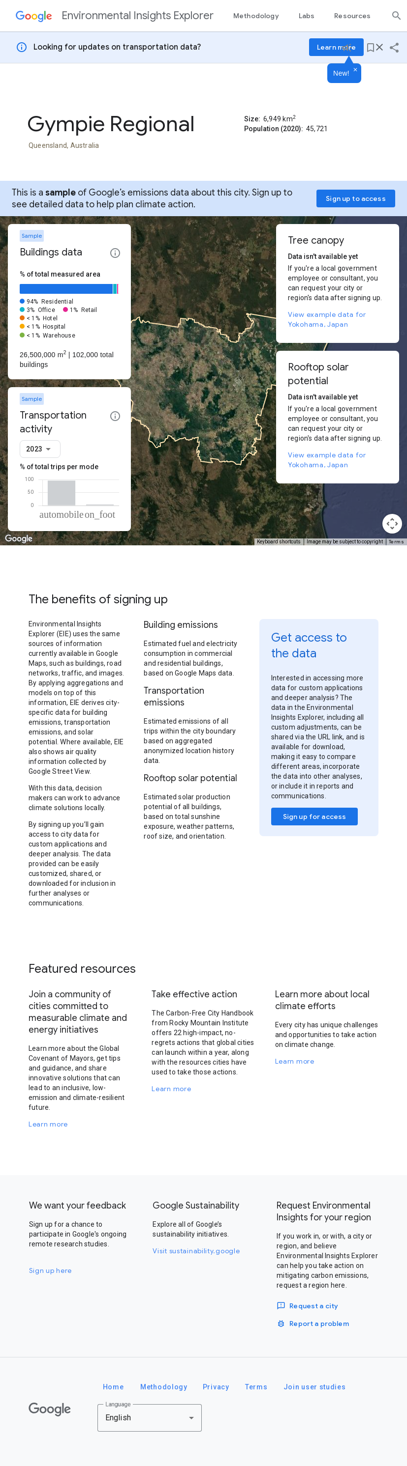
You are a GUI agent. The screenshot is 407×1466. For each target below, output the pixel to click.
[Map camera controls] (392, 524)
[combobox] (40, 449)
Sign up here (50, 1270)
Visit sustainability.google (196, 1250)
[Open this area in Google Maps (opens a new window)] (18, 539)
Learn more (48, 1124)
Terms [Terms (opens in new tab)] (397, 541)
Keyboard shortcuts (279, 541)
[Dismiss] (355, 70)
